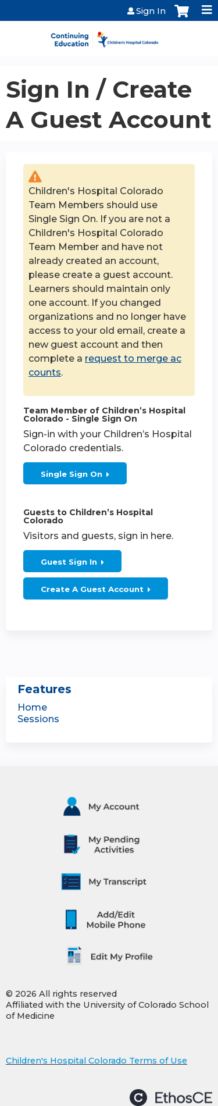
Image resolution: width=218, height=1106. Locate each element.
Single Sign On (71, 474)
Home (32, 707)
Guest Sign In (69, 561)
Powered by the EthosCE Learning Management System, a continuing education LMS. (171, 1097)
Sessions (38, 719)
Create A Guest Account (92, 589)
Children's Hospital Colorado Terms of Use (96, 1060)
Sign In (151, 11)
